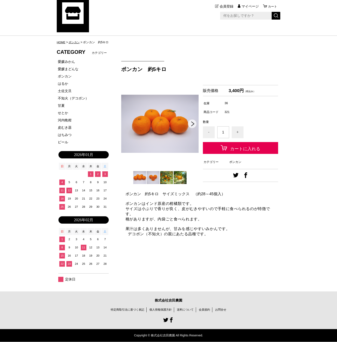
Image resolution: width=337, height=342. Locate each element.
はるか (63, 83)
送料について (187, 309)
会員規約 (207, 309)
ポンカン (75, 42)
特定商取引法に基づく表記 (125, 309)
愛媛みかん (66, 61)
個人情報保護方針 (160, 309)
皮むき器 (65, 127)
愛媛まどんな (68, 69)
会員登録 (225, 6)
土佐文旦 (65, 91)
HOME (61, 42)
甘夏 (61, 105)
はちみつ (65, 135)
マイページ (248, 6)
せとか (63, 113)
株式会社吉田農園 (168, 300)
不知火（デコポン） (73, 98)
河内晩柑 (65, 120)
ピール (63, 142)
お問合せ (224, 309)
